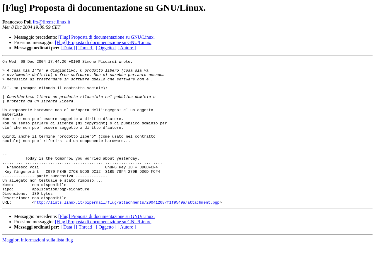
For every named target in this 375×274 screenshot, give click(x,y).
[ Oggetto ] (106, 47)
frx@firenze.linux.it (51, 21)
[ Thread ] (85, 47)
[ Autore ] (126, 47)
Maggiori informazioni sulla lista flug (37, 268)
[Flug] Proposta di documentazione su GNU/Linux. (106, 37)
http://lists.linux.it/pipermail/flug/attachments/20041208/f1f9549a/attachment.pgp (126, 231)
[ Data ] (68, 47)
